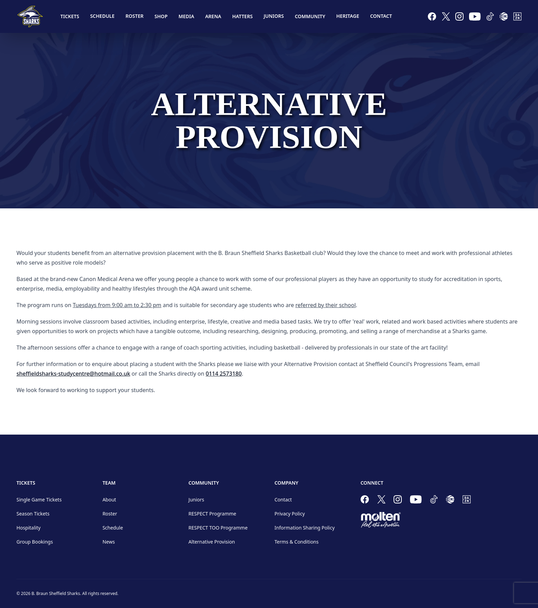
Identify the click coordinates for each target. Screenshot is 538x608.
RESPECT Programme (212, 513)
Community (310, 16)
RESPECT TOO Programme (217, 527)
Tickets (69, 16)
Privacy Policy (289, 513)
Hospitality (28, 527)
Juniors (274, 16)
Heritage (347, 16)
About (109, 499)
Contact (381, 16)
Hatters (242, 16)
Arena (213, 16)
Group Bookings (34, 541)
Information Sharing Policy (304, 527)
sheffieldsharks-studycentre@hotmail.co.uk (73, 373)
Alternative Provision (211, 541)
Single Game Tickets (39, 499)
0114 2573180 (224, 373)
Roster (135, 16)
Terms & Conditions (296, 541)
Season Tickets (32, 513)
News (109, 541)
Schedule (102, 16)
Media (186, 16)
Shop (160, 16)
